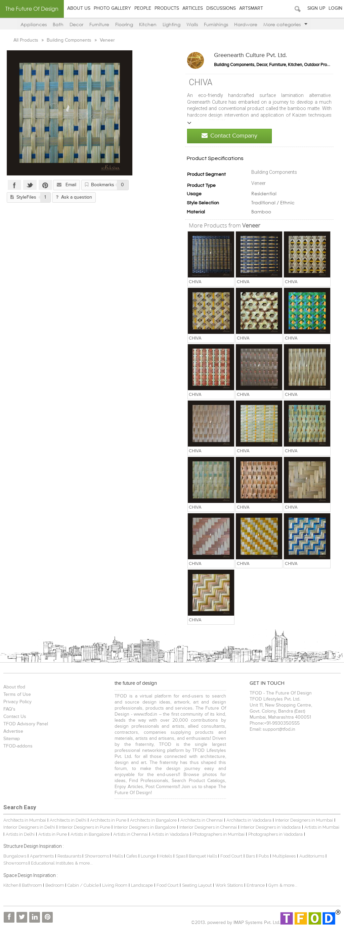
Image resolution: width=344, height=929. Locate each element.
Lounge (148, 856)
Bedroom (55, 885)
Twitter (30, 185)
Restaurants (69, 856)
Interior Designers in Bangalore (145, 827)
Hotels (166, 856)
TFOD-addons (18, 746)
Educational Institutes (52, 863)
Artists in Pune (52, 834)
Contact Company (229, 136)
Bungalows (14, 856)
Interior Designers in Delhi (29, 827)
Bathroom (32, 885)
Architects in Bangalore (153, 820)
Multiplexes (284, 856)
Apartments (42, 856)
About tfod (14, 687)
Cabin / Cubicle (84, 885)
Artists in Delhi (20, 834)
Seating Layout (197, 885)
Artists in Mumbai (321, 827)
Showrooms (97, 856)
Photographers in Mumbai (218, 834)
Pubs (264, 856)
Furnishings (216, 24)
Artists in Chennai (130, 834)
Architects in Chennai (201, 820)
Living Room (114, 885)
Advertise (13, 731)
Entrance (256, 885)
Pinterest (45, 185)
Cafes (131, 856)
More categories (285, 24)
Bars (250, 856)
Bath (58, 24)
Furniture (99, 24)
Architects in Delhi (68, 820)
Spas (181, 856)
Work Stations (229, 885)
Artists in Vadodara (170, 834)
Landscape (142, 885)
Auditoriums (311, 856)
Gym (273, 885)
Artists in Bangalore (90, 834)
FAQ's (9, 709)
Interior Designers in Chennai (208, 827)
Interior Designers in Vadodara (271, 827)
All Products (26, 40)
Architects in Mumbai (24, 820)
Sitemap (11, 738)
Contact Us (14, 716)
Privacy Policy (17, 702)
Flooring (124, 24)
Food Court (231, 856)
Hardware (245, 24)
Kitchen (148, 24)
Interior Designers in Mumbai (304, 820)
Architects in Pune (108, 820)
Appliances (33, 24)
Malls (118, 856)
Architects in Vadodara (248, 820)
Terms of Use (17, 694)
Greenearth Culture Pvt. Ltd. (250, 55)
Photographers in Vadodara (275, 834)
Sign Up (316, 8)
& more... (84, 863)
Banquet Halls (203, 856)
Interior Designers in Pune (84, 827)
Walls (192, 24)
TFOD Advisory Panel (25, 724)
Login (335, 8)
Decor (76, 24)
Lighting (171, 24)
